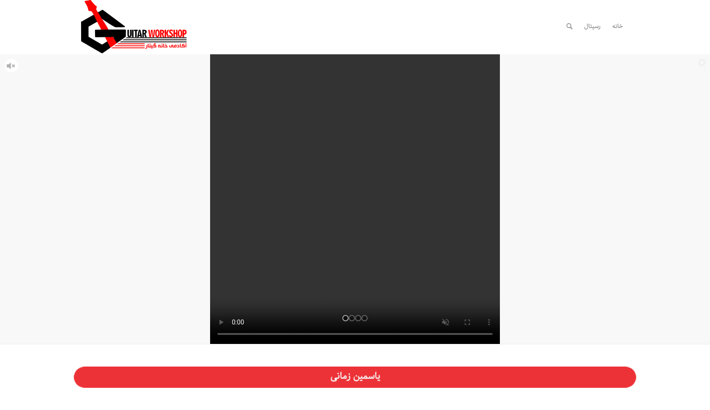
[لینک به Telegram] (517, 26)
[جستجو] (569, 26)
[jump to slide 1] (345, 318)
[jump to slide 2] (352, 318)
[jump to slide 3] (358, 318)
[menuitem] (617, 26)
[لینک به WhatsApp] (530, 26)
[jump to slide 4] (364, 318)
